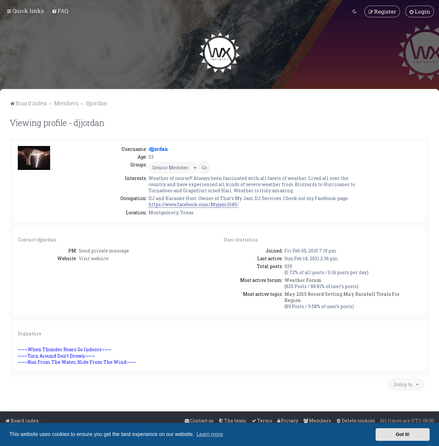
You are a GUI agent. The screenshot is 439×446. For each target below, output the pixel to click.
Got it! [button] (403, 434)
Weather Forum (302, 279)
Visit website (94, 258)
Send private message (104, 250)
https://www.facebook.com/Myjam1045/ (193, 204)
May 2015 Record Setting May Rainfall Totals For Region (342, 296)
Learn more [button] (209, 434)
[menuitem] (60, 11)
